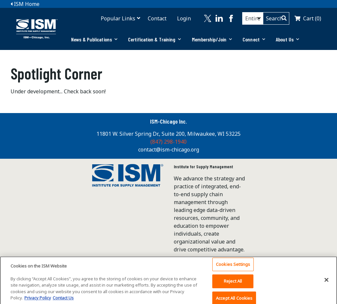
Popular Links (118, 18)
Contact (157, 18)
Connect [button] (254, 39)
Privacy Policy (37, 300)
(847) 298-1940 (168, 141)
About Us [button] (287, 39)
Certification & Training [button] (154, 39)
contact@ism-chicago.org (168, 149)
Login (184, 18)
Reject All (233, 283)
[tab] (94, 39)
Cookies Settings (233, 266)
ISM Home (25, 4)
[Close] (326, 281)
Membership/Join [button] (212, 39)
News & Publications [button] (94, 39)
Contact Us (63, 300)
